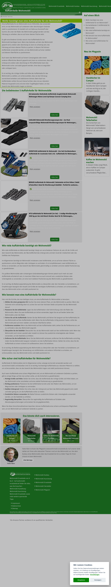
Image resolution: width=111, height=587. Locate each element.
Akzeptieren (81, 580)
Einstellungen (94, 574)
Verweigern (97, 580)
